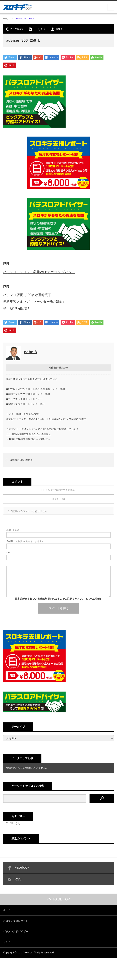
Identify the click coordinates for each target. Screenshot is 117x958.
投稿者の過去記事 (58, 368)
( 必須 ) (13, 530)
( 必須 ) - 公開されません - (24, 541)
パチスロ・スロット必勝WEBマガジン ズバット (39, 272)
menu (110, 7)
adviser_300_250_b (21, 460)
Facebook (22, 867)
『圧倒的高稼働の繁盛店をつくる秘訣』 (28, 434)
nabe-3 (60, 29)
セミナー (8, 942)
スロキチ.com (25, 952)
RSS (18, 879)
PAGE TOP (58, 899)
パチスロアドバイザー (15, 931)
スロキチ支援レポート (15, 921)
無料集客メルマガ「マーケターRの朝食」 (34, 302)
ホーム (7, 910)
